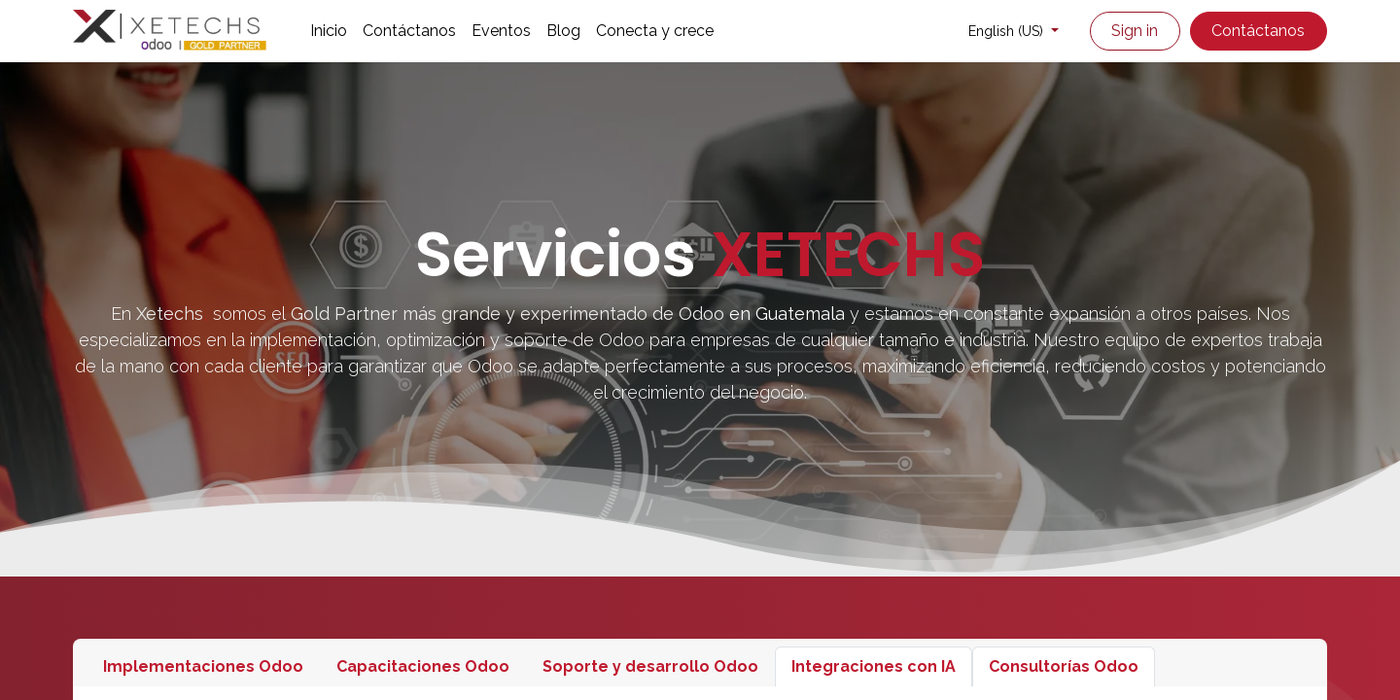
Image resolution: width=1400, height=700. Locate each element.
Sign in (1134, 30)
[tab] (203, 667)
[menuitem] (328, 31)
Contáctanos (1258, 30)
